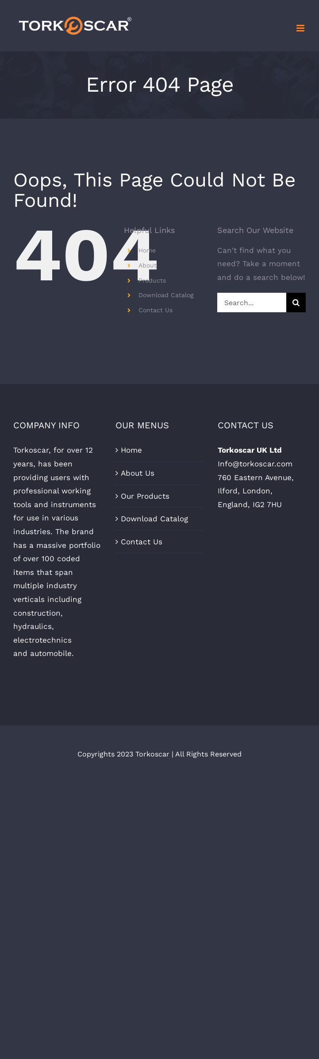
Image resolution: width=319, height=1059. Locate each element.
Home (147, 250)
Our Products (145, 496)
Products (152, 280)
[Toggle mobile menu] (301, 28)
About (147, 265)
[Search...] (251, 302)
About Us (137, 473)
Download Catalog (165, 295)
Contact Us (155, 310)
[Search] (296, 302)
